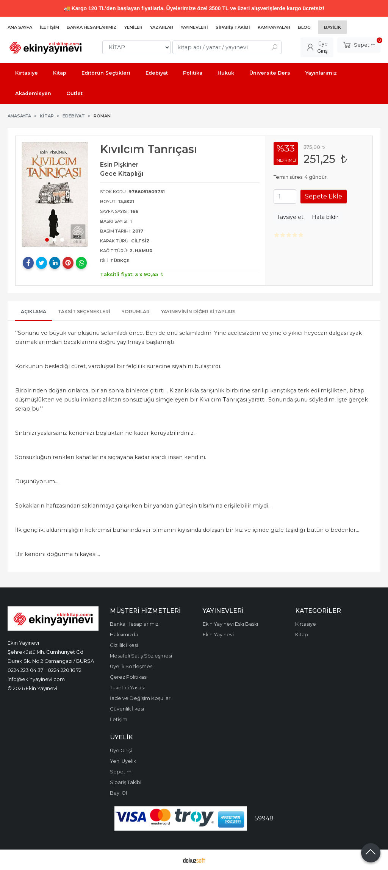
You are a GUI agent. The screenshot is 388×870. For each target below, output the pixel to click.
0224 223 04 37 (25, 670)
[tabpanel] (55, 194)
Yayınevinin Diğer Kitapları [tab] (198, 311)
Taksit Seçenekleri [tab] (84, 311)
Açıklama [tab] (33, 311)
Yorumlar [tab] (136, 311)
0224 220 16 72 (64, 670)
